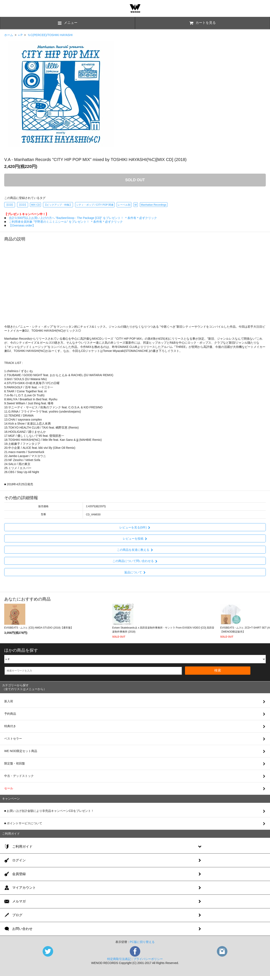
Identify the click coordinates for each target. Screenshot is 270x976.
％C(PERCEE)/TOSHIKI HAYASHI (50, 35)
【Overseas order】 (22, 225)
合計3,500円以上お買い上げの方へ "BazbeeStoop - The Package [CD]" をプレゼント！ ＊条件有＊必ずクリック (83, 218)
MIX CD (35, 204)
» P (20, 35)
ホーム (8, 35)
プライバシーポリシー (148, 959)
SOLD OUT (135, 180)
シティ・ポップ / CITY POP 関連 (94, 204)
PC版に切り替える (142, 942)
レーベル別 (124, 204)
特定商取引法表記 (119, 959)
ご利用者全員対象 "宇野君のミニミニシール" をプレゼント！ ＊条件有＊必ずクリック (66, 221)
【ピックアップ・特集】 (58, 204)
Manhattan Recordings (153, 204)
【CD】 (9, 204)
